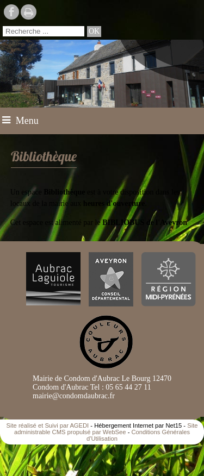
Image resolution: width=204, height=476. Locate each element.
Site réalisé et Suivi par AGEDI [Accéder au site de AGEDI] (48, 425)
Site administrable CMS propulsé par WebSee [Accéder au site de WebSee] (106, 428)
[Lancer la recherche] (94, 31)
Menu (27, 120)
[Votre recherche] (43, 31)
